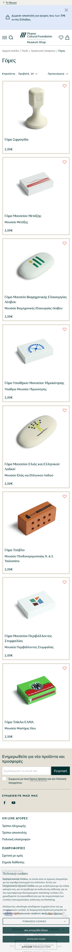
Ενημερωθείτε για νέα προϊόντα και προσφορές (33, 759)
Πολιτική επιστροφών (16, 839)
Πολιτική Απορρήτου (24, 929)
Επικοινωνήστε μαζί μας (18, 885)
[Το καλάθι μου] (67, 37)
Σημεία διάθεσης (13, 862)
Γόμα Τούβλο (15, 550)
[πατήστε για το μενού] (5, 37)
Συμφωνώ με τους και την (34, 780)
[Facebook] (4, 802)
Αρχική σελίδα (10, 50)
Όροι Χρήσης (51, 929)
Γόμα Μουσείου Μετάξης (23, 216)
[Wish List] (64, 86)
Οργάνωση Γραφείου (43, 50)
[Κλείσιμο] (66, 10)
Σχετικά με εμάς (12, 855)
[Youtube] (13, 802)
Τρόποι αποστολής (14, 832)
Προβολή (23, 73)
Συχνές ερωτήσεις (13, 878)
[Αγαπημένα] (61, 37)
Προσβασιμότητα (36, 939)
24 (32, 73)
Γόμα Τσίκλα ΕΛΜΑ (19, 722)
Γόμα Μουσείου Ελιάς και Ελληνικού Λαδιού (32, 466)
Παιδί (25, 50)
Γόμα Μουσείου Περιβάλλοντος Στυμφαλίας (28, 638)
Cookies (20, 934)
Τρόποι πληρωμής (14, 826)
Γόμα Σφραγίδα (16, 139)
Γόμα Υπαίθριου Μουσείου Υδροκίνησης (34, 383)
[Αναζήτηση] (11, 37)
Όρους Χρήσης (38, 779)
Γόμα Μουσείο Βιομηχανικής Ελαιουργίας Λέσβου (36, 299)
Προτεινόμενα (56, 73)
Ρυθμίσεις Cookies (44, 934)
